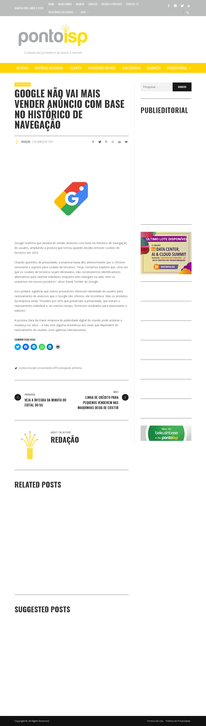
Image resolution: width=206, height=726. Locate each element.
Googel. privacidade (39, 368)
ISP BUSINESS (22, 84)
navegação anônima (70, 368)
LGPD (55, 368)
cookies (23, 368)
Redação (25, 142)
